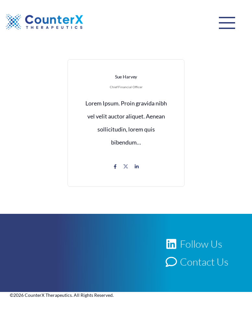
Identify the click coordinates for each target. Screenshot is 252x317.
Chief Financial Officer (126, 87)
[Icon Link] (115, 166)
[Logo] (44, 21)
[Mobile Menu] (227, 23)
